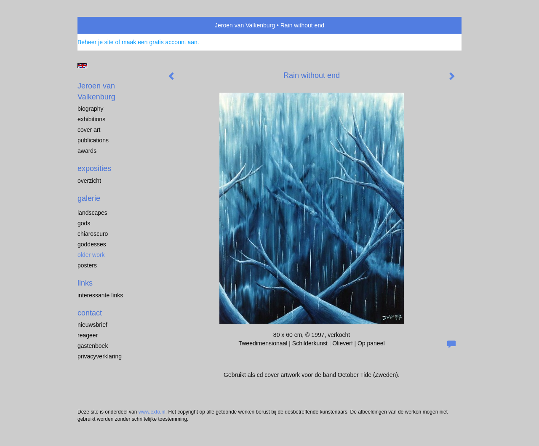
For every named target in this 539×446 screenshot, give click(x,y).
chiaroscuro (92, 233)
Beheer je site (95, 42)
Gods (83, 223)
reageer (87, 335)
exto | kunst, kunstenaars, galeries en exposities (101, 25)
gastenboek (92, 345)
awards (86, 150)
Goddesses (91, 244)
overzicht (89, 180)
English (82, 65)
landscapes (92, 212)
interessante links (100, 295)
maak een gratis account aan (159, 42)
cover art (88, 129)
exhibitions (91, 119)
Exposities (94, 168)
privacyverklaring (99, 356)
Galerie (88, 198)
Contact (89, 313)
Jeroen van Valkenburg (245, 25)
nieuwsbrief (92, 324)
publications (93, 140)
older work (91, 254)
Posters (87, 265)
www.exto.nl (152, 412)
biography (90, 108)
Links (85, 283)
